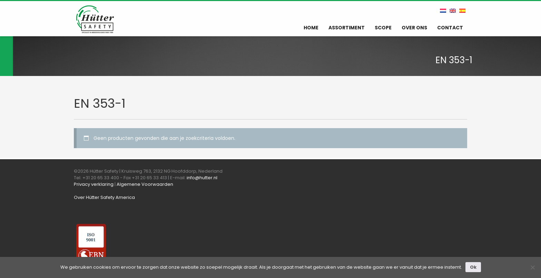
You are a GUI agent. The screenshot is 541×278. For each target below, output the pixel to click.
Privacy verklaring (94, 184)
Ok (473, 267)
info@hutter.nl (202, 177)
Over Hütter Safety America (104, 197)
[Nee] (532, 267)
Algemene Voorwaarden (145, 184)
